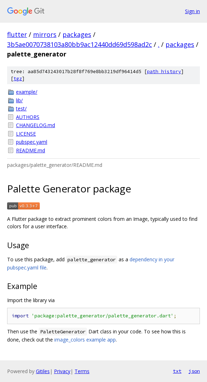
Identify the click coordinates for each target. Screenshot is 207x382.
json (194, 371)
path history (164, 72)
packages (76, 34)
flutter (17, 34)
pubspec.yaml (31, 141)
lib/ (19, 100)
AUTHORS (27, 117)
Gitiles (43, 371)
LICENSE (26, 133)
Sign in (192, 11)
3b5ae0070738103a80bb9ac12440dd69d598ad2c (79, 44)
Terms (82, 371)
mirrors (44, 34)
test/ (21, 108)
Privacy (62, 371)
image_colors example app (85, 339)
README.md (30, 150)
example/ (26, 91)
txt (177, 371)
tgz (17, 79)
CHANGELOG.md (35, 125)
